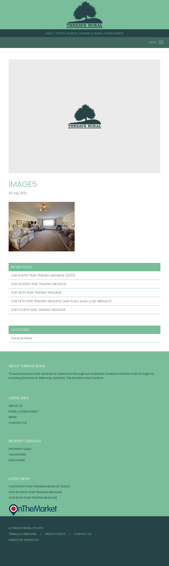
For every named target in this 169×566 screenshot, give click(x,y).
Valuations (17, 454)
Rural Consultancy (24, 411)
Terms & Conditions (23, 534)
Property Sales (20, 449)
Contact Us (18, 423)
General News (21, 338)
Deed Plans (17, 460)
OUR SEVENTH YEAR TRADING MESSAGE (38, 284)
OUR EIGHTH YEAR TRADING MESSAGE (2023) (43, 275)
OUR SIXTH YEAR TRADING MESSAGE (36, 292)
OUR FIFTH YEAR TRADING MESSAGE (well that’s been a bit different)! (61, 301)
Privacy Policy (55, 534)
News (13, 417)
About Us (16, 406)
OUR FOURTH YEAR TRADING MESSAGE (38, 310)
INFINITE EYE (31, 540)
